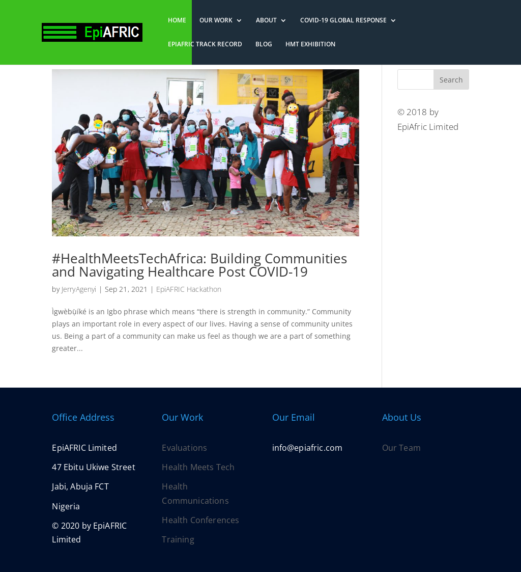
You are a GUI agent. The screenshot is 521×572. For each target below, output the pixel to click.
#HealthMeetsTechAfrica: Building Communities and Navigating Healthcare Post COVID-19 (199, 265)
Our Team (401, 447)
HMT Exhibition (310, 44)
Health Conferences (200, 520)
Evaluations (184, 447)
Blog (263, 44)
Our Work (216, 20)
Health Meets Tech (198, 467)
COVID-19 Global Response (343, 20)
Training (178, 539)
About (266, 20)
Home (177, 20)
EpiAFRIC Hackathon (189, 289)
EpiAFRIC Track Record (205, 44)
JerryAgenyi (79, 289)
